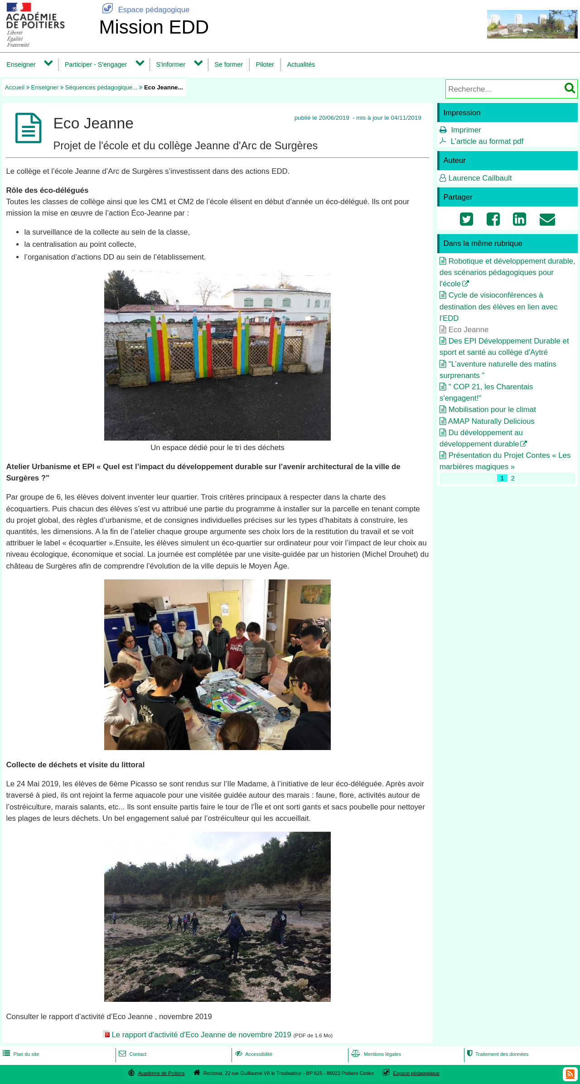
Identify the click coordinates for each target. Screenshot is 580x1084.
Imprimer (466, 130)
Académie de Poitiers (161, 1073)
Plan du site (20, 1054)
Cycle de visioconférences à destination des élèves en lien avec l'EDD (498, 306)
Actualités (301, 64)
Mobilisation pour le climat (492, 409)
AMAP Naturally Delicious (491, 421)
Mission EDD (154, 27)
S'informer (170, 64)
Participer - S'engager (96, 64)
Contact (131, 1054)
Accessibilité (253, 1054)
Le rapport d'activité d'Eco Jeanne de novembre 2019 (201, 1034)
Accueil (14, 87)
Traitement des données (496, 1054)
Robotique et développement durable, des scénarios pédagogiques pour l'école (507, 272)
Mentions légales (375, 1054)
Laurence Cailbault (480, 178)
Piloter (265, 64)
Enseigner (20, 64)
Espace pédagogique (144, 9)
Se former (228, 64)
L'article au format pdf (486, 141)
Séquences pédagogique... (101, 87)
